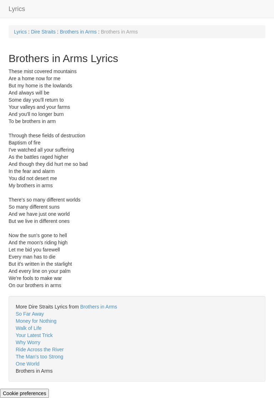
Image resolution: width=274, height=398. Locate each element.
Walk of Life (29, 328)
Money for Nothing (36, 321)
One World (28, 364)
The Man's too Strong (39, 356)
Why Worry (28, 342)
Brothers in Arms (78, 32)
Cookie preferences (24, 393)
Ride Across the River (40, 349)
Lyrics (17, 8)
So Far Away (30, 314)
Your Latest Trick (34, 335)
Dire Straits (43, 32)
